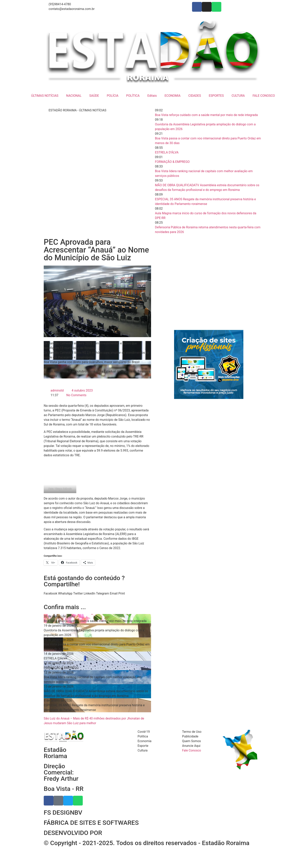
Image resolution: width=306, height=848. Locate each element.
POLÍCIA (112, 95)
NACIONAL (73, 95)
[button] (50, 593)
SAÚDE (94, 95)
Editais (152, 95)
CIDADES (194, 95)
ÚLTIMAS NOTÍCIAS (44, 95)
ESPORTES (216, 95)
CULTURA (238, 95)
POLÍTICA (133, 95)
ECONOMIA (173, 95)
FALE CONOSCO (264, 95)
